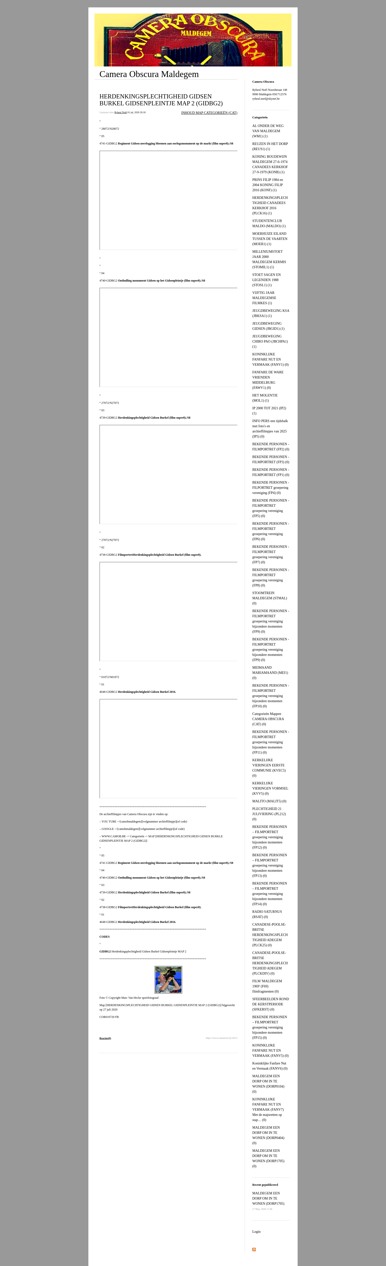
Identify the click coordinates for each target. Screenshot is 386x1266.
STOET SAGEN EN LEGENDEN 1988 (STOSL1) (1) (266, 280)
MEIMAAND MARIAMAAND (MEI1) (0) (270, 673)
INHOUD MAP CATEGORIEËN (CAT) (209, 113)
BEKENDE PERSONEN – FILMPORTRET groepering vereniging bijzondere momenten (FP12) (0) (269, 837)
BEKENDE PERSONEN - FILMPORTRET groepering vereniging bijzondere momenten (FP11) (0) (270, 742)
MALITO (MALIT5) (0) (269, 801)
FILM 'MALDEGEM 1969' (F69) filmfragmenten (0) (267, 986)
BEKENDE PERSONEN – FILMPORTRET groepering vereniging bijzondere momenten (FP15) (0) (269, 1027)
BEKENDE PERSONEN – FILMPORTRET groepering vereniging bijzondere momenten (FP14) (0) (269, 894)
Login (256, 1232)
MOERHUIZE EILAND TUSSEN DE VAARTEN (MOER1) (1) (270, 239)
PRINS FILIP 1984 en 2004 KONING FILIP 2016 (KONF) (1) (267, 185)
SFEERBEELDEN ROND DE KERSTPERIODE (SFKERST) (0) (270, 1004)
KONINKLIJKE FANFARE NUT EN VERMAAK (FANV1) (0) (270, 359)
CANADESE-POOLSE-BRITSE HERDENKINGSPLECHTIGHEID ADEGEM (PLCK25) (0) (270, 935)
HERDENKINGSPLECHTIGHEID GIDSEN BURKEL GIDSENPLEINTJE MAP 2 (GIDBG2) (161, 100)
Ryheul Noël (120, 112)
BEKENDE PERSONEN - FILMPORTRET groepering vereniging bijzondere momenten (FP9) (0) (270, 621)
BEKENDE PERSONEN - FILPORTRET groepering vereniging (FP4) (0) (270, 488)
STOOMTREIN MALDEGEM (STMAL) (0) (269, 598)
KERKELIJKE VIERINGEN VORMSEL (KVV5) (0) (270, 788)
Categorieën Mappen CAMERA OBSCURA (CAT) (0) (268, 719)
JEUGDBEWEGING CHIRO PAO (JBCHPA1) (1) (270, 341)
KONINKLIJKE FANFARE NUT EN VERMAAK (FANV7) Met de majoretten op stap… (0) (268, 1109)
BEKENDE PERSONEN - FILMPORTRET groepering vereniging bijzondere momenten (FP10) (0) (270, 696)
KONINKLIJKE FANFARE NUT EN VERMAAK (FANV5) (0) (270, 1051)
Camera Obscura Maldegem (149, 74)
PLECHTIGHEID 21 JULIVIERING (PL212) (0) (269, 814)
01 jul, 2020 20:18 (136, 112)
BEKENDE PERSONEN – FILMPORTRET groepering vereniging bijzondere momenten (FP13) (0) (269, 865)
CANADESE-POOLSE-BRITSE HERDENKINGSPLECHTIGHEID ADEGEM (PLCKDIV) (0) (270, 963)
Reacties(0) (105, 1038)
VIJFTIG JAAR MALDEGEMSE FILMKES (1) (264, 298)
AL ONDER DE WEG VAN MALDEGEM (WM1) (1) (268, 131)
